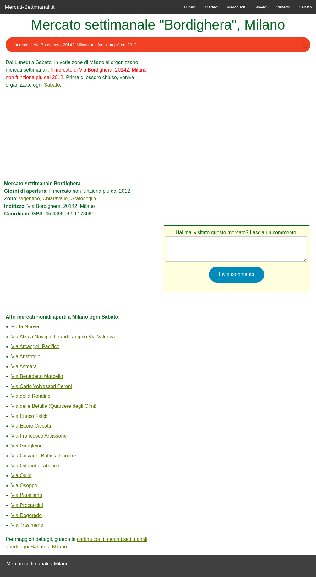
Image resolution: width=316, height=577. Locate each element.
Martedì (212, 7)
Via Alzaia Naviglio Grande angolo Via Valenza (63, 336)
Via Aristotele (26, 356)
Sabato (305, 7)
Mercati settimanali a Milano (37, 563)
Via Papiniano (26, 495)
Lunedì (190, 7)
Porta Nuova (25, 326)
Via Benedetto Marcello (37, 376)
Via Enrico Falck (29, 416)
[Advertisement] (79, 133)
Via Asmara (24, 366)
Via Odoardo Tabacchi (36, 465)
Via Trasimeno (27, 525)
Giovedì (261, 7)
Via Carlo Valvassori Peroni (41, 386)
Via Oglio (21, 475)
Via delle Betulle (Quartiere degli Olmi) (54, 406)
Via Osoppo (24, 485)
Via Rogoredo (26, 515)
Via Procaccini (27, 505)
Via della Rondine (31, 396)
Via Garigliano (27, 445)
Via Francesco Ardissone (39, 436)
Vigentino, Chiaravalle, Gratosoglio (57, 198)
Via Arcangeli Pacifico (35, 346)
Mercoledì (236, 7)
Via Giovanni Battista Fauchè (43, 455)
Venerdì (283, 7)
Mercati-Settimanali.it (30, 7)
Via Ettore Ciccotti (31, 426)
